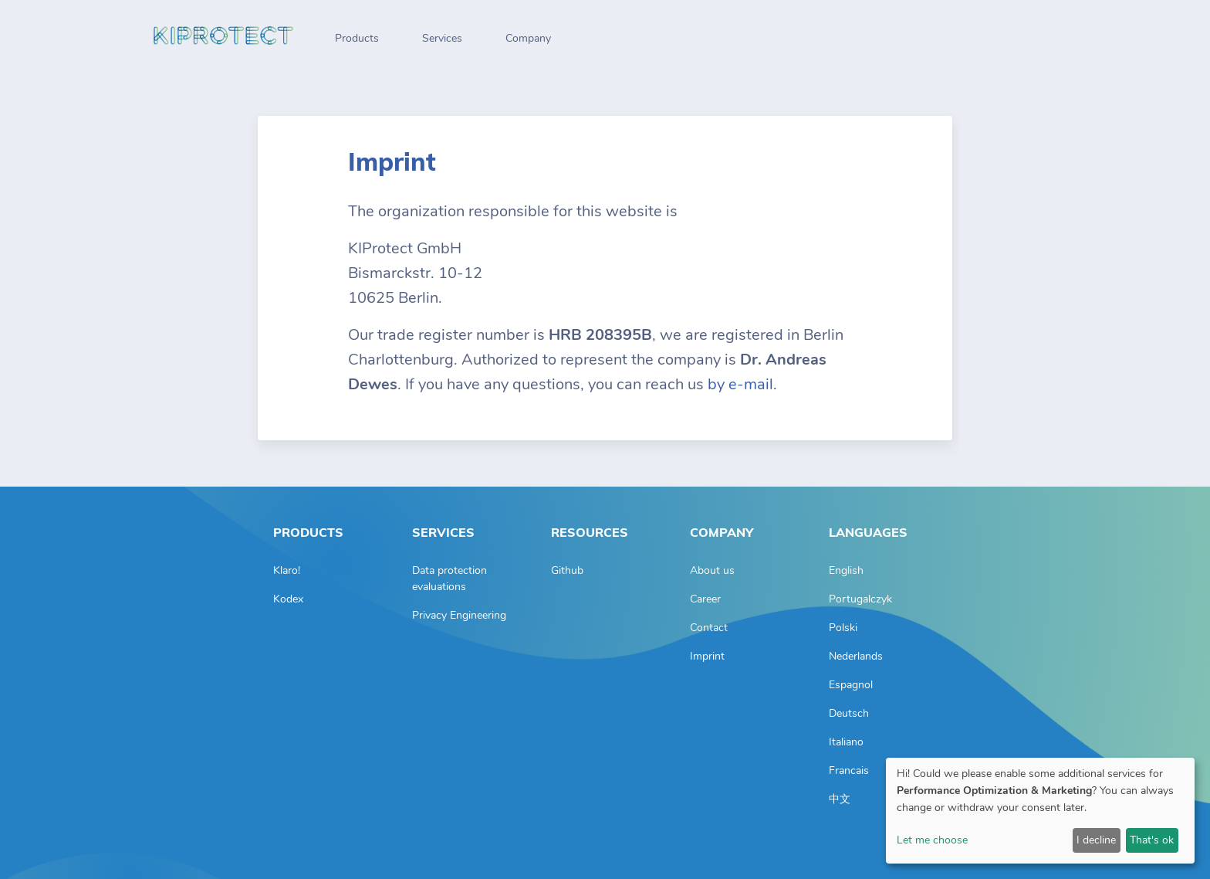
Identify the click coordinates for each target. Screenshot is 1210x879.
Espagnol (851, 684)
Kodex (288, 599)
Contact (709, 627)
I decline (1096, 840)
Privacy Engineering (459, 615)
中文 (839, 799)
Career (705, 599)
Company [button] (528, 38)
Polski (843, 627)
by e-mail (740, 384)
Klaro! (286, 570)
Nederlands (856, 656)
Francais (849, 770)
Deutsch (849, 713)
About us (712, 570)
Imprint (707, 656)
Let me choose (932, 840)
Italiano (846, 742)
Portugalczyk (860, 599)
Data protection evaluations (449, 578)
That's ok (1152, 840)
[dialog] (1040, 811)
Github (567, 570)
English (846, 570)
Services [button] (442, 38)
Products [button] (357, 38)
